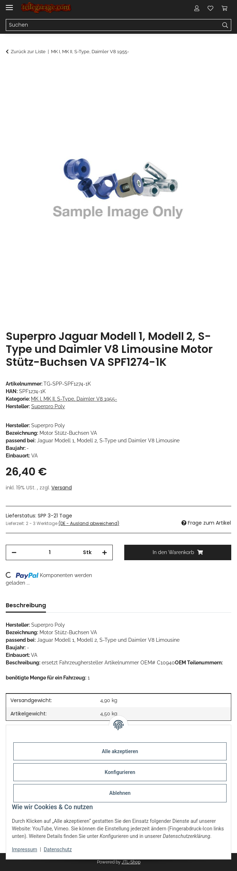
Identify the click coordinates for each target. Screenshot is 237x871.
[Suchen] (113, 25)
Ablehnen (119, 793)
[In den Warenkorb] (11, 71)
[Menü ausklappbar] (9, 4)
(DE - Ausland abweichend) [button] (89, 523)
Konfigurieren (119, 772)
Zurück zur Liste (28, 51)
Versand (61, 487)
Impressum (24, 849)
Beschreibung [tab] (26, 605)
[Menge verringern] (14, 552)
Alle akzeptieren (120, 751)
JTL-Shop (131, 862)
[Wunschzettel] (210, 8)
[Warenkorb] (224, 8)
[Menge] (50, 552)
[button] (197, 8)
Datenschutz (58, 849)
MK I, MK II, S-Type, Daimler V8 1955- (74, 399)
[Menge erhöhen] (104, 552)
